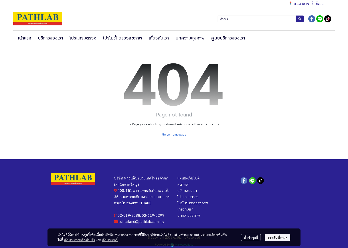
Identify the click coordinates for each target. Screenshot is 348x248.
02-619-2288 (129, 216)
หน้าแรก (183, 185)
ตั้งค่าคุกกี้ (251, 237)
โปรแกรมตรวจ (187, 197)
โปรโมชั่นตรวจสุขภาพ (192, 203)
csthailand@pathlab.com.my (141, 222)
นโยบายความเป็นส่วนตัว (79, 240)
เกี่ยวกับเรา (185, 210)
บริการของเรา (187, 191)
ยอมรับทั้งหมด (277, 237)
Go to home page (174, 134)
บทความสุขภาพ (188, 216)
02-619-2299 (153, 216)
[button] (260, 19)
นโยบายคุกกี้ (110, 240)
